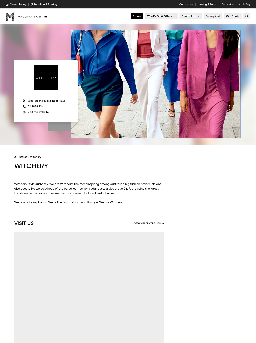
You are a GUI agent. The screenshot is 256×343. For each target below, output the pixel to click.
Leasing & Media (208, 4)
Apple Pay (244, 4)
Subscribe (228, 4)
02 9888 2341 (36, 106)
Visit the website (38, 112)
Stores (23, 157)
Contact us (186, 4)
